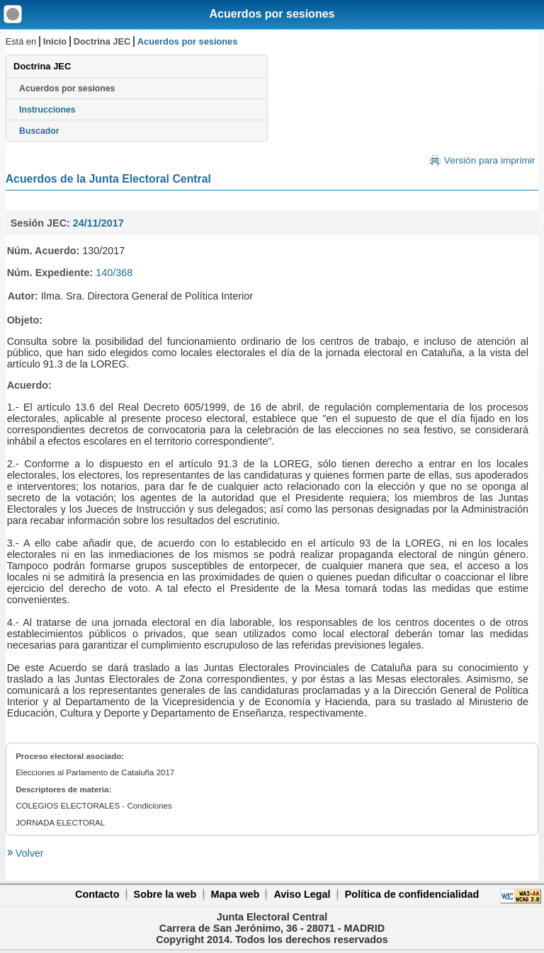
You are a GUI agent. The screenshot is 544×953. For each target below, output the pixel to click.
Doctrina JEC (102, 41)
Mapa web (234, 894)
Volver (28, 853)
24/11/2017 (98, 223)
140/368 (114, 272)
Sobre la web (165, 894)
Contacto (97, 894)
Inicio (55, 41)
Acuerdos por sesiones (272, 14)
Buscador (39, 131)
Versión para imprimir (489, 160)
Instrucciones (47, 110)
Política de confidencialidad (412, 894)
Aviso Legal (301, 894)
